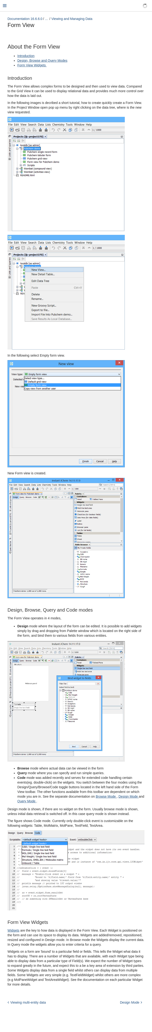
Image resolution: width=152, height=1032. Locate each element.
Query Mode (26, 801)
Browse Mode (106, 796)
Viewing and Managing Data (71, 19)
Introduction (25, 56)
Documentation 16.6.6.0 (25, 19)
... (46, 19)
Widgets (13, 930)
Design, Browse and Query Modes (42, 60)
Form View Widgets (32, 65)
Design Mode (128, 796)
